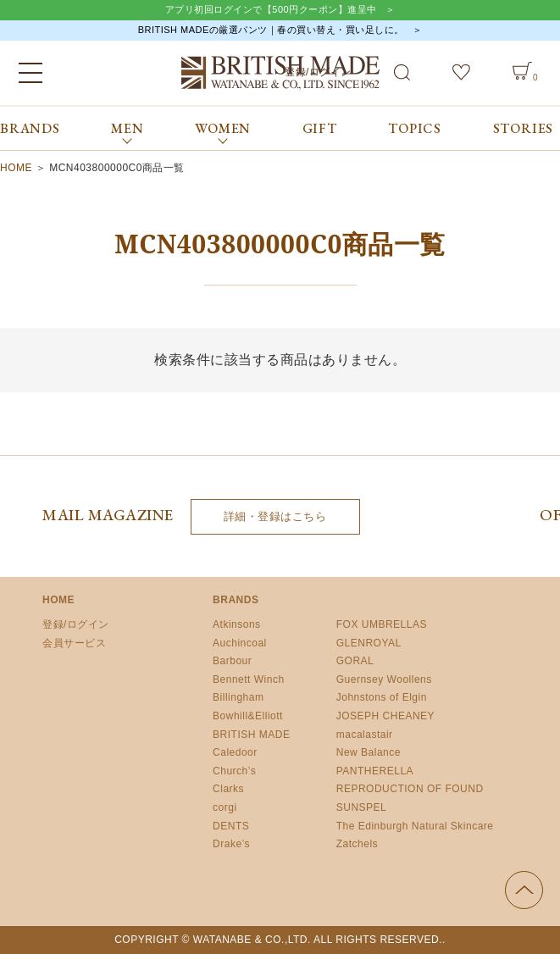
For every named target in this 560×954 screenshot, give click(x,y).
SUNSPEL (361, 807)
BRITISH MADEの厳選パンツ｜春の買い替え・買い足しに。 (271, 30)
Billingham (238, 697)
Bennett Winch (249, 679)
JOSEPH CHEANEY (385, 716)
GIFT (319, 128)
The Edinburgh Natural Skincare (415, 826)
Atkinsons (237, 624)
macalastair (364, 734)
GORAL (355, 661)
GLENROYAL (369, 643)
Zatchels (357, 844)
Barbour (232, 661)
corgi (225, 807)
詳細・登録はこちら (275, 516)
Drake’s (231, 844)
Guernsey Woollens (384, 679)
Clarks (228, 789)
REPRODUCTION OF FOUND (410, 789)
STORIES (523, 128)
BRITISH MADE (251, 734)
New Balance (368, 752)
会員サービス (74, 643)
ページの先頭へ (524, 890)
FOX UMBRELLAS (381, 624)
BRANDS (30, 128)
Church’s (234, 771)
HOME (16, 168)
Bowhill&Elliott (248, 716)
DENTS (231, 826)
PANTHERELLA (374, 771)
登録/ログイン (75, 624)
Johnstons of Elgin (381, 697)
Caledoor (235, 752)
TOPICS (414, 128)
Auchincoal (240, 643)
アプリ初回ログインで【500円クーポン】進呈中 (271, 9)
